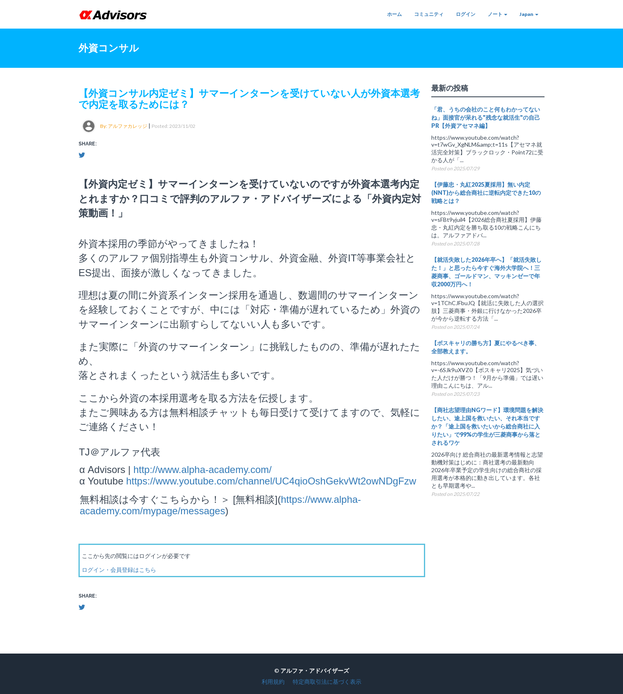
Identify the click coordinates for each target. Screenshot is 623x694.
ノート (497, 14)
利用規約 (273, 681)
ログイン (465, 14)
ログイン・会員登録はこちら (119, 569)
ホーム (394, 14)
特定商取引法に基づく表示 (327, 681)
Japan (529, 14)
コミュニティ (429, 14)
